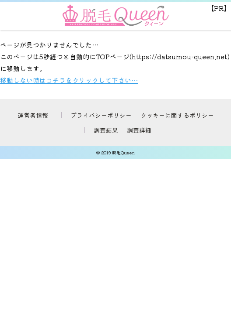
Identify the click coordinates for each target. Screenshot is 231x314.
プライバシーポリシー (101, 115)
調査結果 (106, 130)
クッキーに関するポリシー (177, 115)
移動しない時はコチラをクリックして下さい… (69, 80)
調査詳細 (139, 130)
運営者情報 (33, 115)
